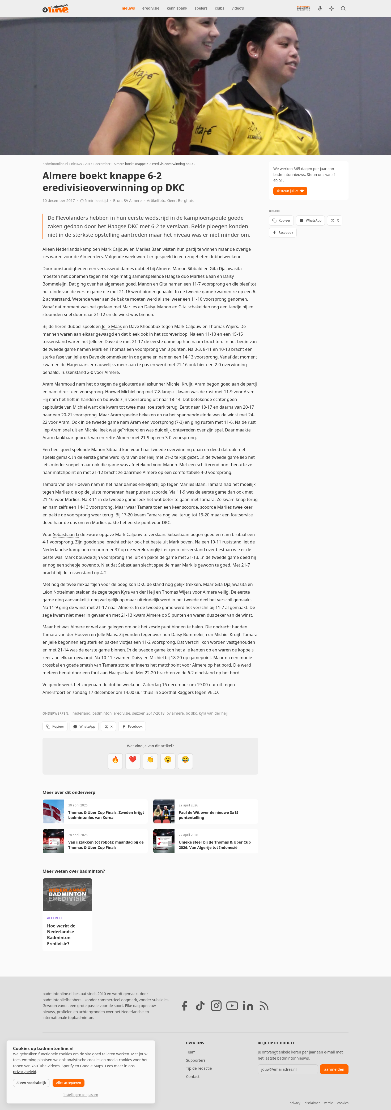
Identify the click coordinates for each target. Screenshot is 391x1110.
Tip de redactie (199, 1068)
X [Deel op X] (108, 726)
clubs (219, 8)
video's (238, 8)
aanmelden (334, 1069)
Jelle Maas (112, 326)
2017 (88, 164)
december (102, 164)
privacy (295, 1103)
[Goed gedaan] (150, 761)
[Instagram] (216, 1006)
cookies (342, 1103)
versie (328, 1103)
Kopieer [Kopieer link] (55, 726)
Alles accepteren (68, 1083)
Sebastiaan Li (66, 534)
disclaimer (312, 1103)
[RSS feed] (264, 1006)
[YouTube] (232, 1006)
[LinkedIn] (248, 1006)
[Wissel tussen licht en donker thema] (331, 8)
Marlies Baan (149, 249)
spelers (201, 8)
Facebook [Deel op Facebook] (132, 726)
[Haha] (185, 761)
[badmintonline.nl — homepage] (55, 8)
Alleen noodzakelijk (31, 1083)
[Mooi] (133, 761)
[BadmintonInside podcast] (319, 8)
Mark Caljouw (114, 249)
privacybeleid (24, 1071)
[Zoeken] (343, 8)
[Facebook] (184, 1006)
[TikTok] (200, 1006)
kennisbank (177, 8)
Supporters (195, 1060)
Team (191, 1052)
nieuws (128, 8)
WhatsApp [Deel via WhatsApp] (84, 726)
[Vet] (115, 761)
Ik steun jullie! (290, 191)
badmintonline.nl (55, 164)
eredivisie (150, 8)
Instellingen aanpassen (80, 1094)
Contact (192, 1076)
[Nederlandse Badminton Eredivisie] (303, 8)
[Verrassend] (168, 761)
